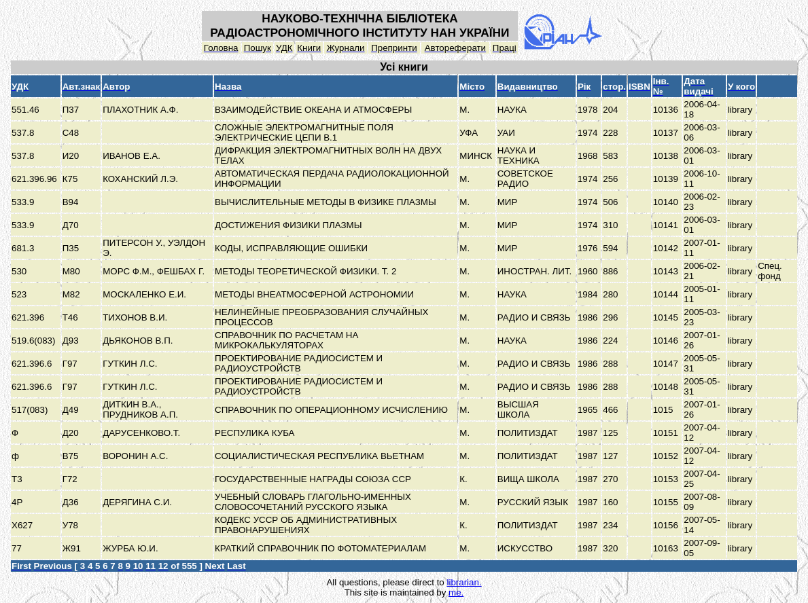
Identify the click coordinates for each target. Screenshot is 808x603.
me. (456, 592)
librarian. (463, 582)
